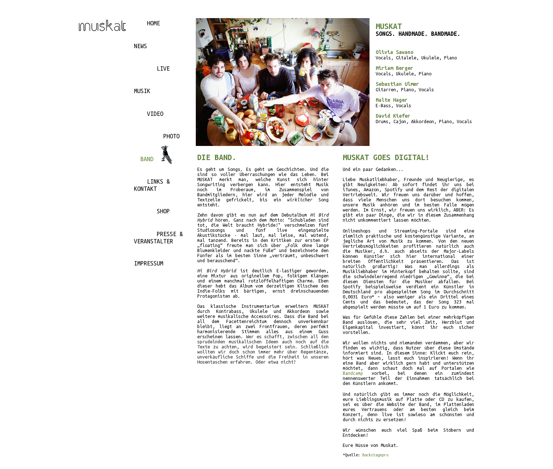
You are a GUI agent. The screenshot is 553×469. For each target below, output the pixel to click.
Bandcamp (353, 373)
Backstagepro (375, 455)
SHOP (163, 211)
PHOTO (171, 136)
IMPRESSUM (148, 263)
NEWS (140, 46)
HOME (153, 23)
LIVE (163, 68)
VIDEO (155, 113)
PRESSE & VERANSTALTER (158, 237)
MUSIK (142, 91)
